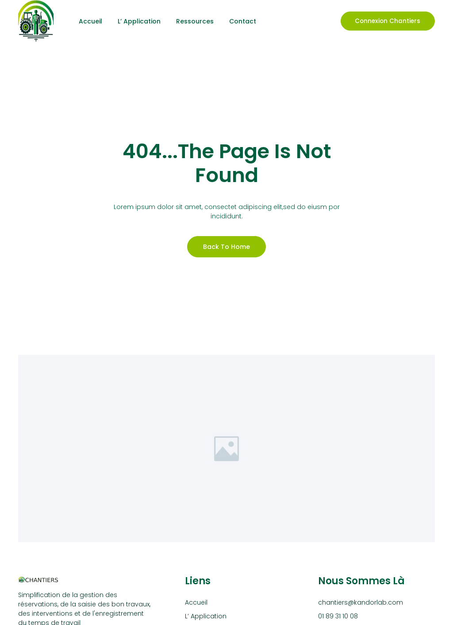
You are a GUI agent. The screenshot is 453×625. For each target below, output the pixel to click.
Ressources (195, 21)
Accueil (90, 21)
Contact (242, 21)
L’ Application (139, 21)
